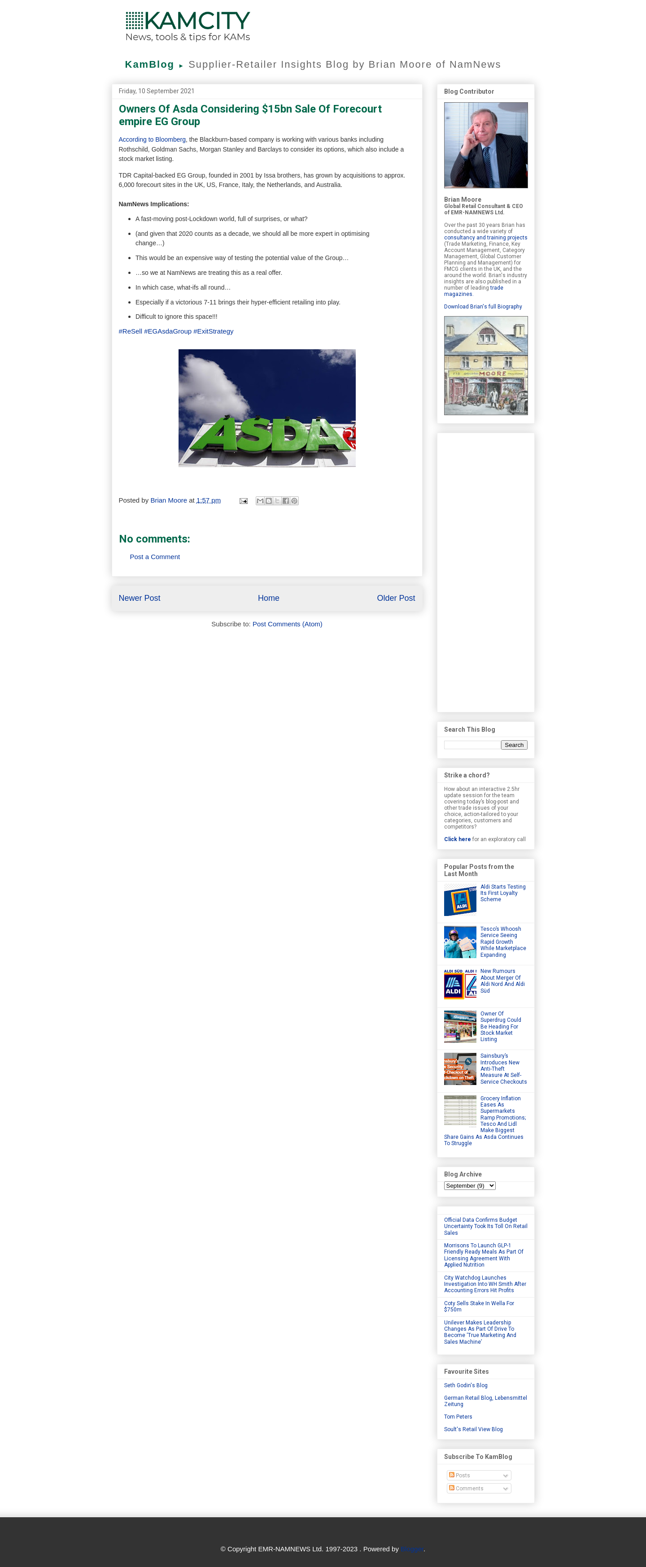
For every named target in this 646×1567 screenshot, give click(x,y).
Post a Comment (155, 556)
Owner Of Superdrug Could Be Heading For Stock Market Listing (500, 1027)
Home (268, 598)
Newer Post (140, 598)
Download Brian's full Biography (483, 307)
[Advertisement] (486, 570)
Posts (459, 1475)
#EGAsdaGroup (168, 331)
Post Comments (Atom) (288, 624)
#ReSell (131, 331)
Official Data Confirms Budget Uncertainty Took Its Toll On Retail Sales (486, 1226)
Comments (466, 1488)
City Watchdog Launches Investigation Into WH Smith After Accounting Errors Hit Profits (485, 1284)
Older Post (396, 598)
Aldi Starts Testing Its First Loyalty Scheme (503, 893)
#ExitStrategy (213, 331)
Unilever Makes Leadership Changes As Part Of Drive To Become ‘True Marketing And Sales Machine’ (480, 1332)
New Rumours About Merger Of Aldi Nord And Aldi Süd (502, 981)
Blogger (412, 1549)
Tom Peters (458, 1417)
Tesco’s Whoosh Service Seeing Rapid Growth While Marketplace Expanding (503, 942)
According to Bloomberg (152, 139)
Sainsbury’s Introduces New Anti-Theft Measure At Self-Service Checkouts (503, 1069)
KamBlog (157, 64)
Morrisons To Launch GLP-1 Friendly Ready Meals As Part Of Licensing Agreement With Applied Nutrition (484, 1255)
